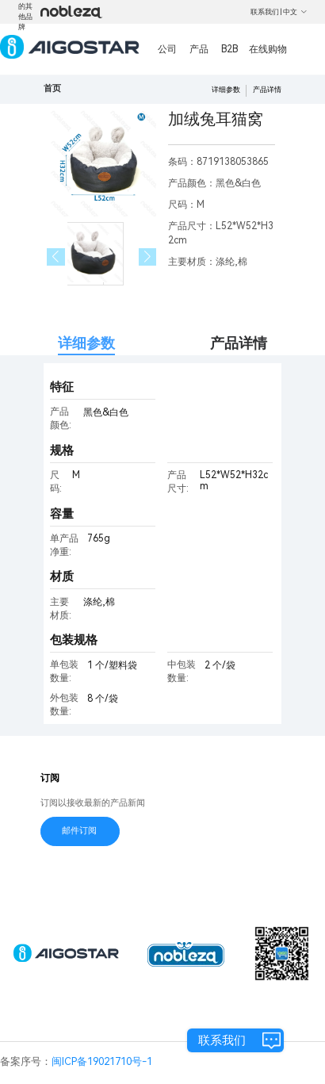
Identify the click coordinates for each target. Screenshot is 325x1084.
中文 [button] (295, 12)
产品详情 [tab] (238, 343)
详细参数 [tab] (86, 343)
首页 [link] (52, 88)
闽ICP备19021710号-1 (102, 1061)
